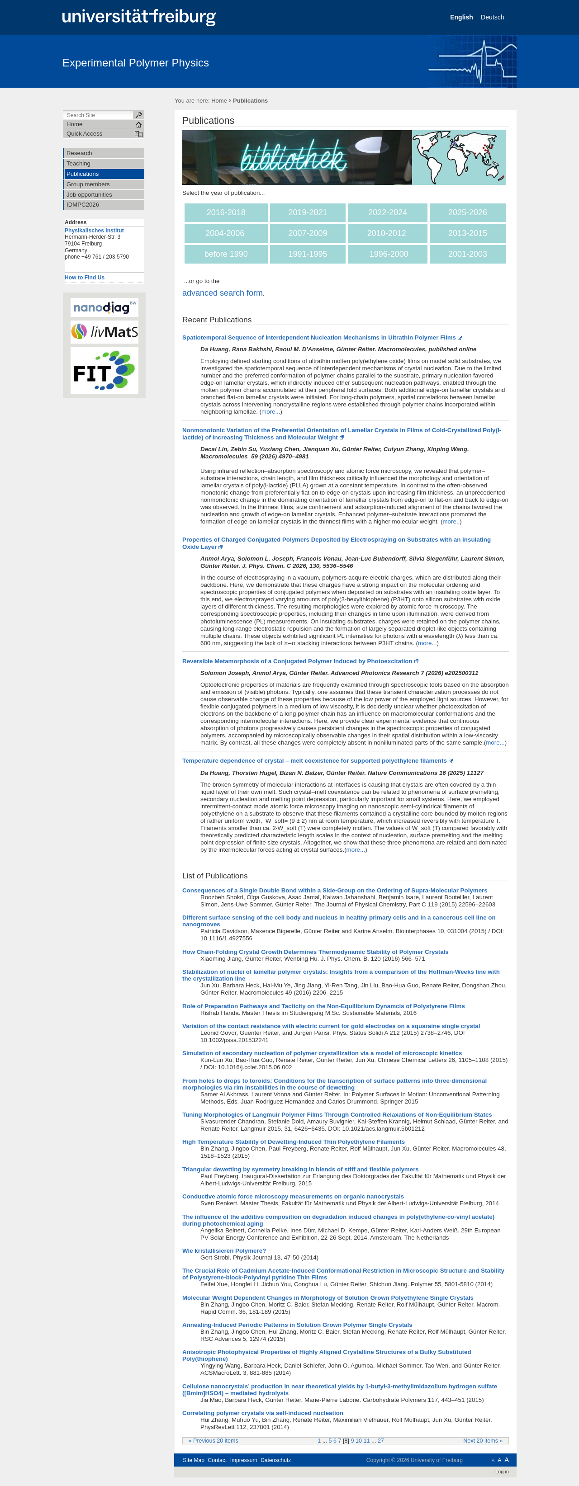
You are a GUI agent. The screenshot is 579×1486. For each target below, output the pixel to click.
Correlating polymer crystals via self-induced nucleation (262, 1413)
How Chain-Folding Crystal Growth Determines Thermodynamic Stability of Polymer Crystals (315, 951)
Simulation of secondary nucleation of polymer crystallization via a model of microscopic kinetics (322, 1053)
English (462, 17)
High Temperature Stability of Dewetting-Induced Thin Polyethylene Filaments (293, 1141)
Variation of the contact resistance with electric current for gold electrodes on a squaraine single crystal (331, 1026)
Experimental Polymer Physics (135, 63)
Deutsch (493, 17)
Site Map (193, 1460)
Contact (217, 1460)
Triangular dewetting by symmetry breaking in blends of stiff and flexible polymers (300, 1169)
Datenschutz (276, 1460)
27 (381, 1441)
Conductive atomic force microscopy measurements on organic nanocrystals (293, 1196)
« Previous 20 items (213, 1441)
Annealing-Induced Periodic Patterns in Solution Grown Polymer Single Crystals (297, 1324)
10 (359, 1441)
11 (366, 1441)
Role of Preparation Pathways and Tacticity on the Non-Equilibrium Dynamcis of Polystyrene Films (323, 1006)
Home (219, 100)
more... (270, 411)
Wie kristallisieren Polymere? (224, 1250)
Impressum (243, 1460)
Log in (502, 1471)
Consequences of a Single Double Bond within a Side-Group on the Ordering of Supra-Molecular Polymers (335, 890)
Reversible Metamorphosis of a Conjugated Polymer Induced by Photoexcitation (297, 661)
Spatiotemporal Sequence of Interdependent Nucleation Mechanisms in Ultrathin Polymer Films (319, 337)
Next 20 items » (483, 1441)
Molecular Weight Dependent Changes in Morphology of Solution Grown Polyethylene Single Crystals (328, 1297)
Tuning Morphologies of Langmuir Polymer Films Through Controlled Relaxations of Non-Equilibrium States (337, 1114)
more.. (451, 521)
